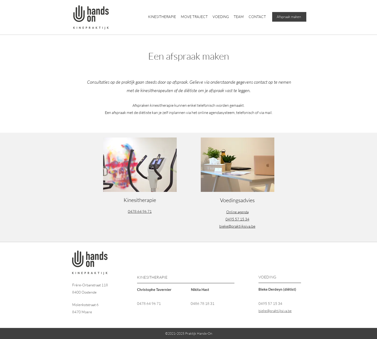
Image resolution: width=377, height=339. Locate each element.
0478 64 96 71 (149, 303)
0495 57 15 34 (270, 303)
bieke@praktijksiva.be (237, 226)
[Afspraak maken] (289, 17)
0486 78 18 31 (202, 303)
